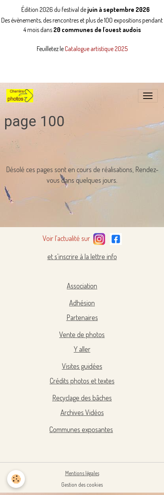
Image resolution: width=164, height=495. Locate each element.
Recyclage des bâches (82, 397)
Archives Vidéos (82, 412)
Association (82, 285)
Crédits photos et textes (82, 380)
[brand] (21, 95)
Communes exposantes (81, 429)
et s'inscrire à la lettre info (82, 256)
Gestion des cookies (82, 484)
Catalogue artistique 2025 (96, 49)
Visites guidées (82, 366)
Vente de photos (82, 334)
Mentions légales (82, 473)
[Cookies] (16, 479)
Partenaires (82, 317)
